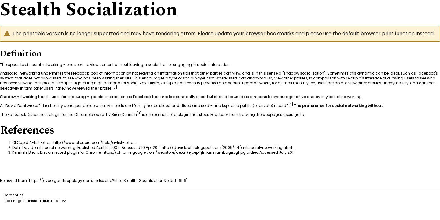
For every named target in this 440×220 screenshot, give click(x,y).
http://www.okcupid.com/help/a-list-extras (94, 142)
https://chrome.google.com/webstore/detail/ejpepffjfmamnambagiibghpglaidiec (180, 152)
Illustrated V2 (54, 201)
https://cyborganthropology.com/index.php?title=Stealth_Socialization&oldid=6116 (107, 180)
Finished (33, 201)
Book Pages (13, 201)
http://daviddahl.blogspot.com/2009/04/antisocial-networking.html (227, 147)
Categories (13, 195)
